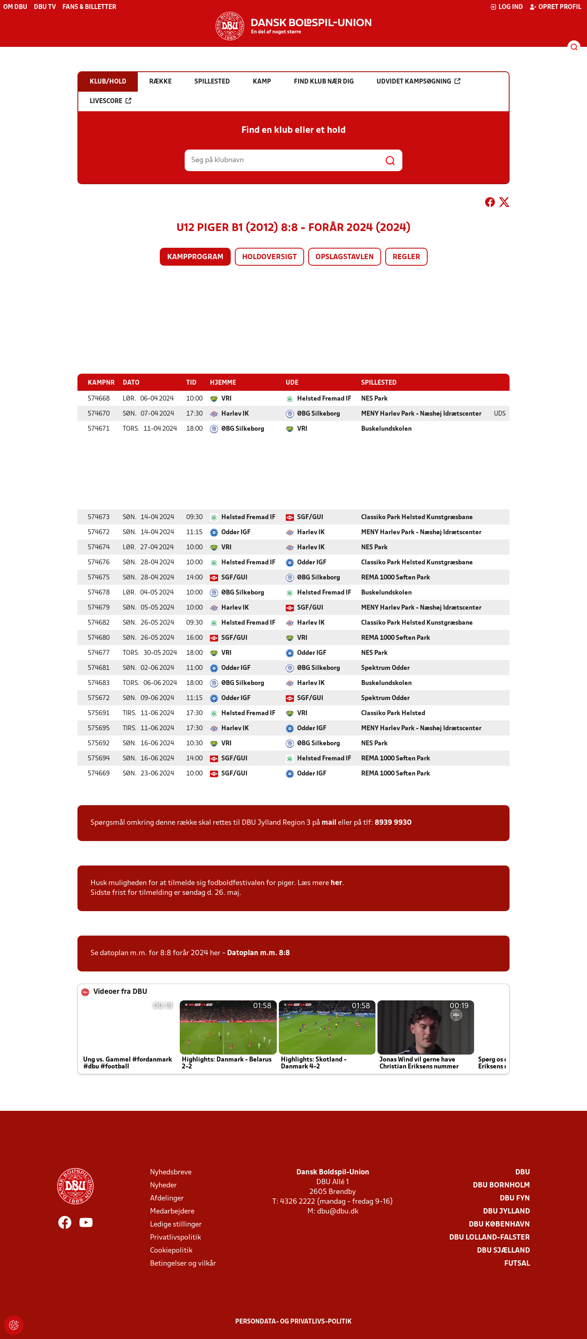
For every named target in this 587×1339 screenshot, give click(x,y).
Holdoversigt (269, 257)
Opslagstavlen (345, 257)
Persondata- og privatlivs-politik (293, 1321)
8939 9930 (393, 822)
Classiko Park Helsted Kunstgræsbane (417, 517)
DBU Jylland (506, 1211)
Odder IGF (236, 532)
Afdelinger (167, 1198)
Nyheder (163, 1185)
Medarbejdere (172, 1211)
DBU (522, 1172)
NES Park (374, 398)
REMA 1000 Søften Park (395, 577)
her (336, 882)
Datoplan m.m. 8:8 (258, 952)
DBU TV (45, 7)
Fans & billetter (89, 7)
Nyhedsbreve (171, 1172)
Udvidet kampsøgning (418, 81)
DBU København (499, 1224)
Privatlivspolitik (175, 1237)
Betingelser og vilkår (183, 1263)
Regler (406, 257)
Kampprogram (195, 257)
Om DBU (15, 7)
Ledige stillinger (176, 1224)
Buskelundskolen (386, 429)
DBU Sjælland (503, 1250)
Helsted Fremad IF (324, 398)
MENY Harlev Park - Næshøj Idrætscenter (421, 413)
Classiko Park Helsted (393, 713)
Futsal (517, 1263)
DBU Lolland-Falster (489, 1237)
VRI (226, 398)
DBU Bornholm (501, 1185)
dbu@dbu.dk (337, 1211)
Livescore (110, 101)
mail (329, 822)
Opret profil (555, 7)
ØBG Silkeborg (318, 413)
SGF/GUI (310, 517)
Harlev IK (235, 413)
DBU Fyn (515, 1198)
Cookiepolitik (171, 1250)
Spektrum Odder (385, 668)
